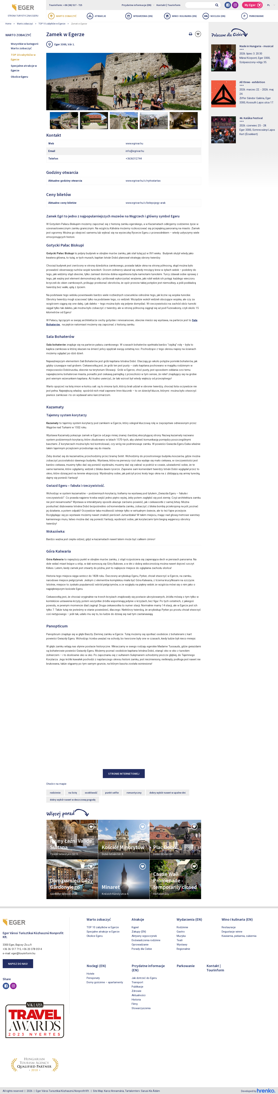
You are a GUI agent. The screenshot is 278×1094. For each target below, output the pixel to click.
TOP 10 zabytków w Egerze (52, 23)
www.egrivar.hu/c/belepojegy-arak (145, 201)
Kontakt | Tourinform (168, 5)
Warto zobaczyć (62, 16)
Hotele (90, 972)
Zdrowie (136, 990)
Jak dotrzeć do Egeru (144, 977)
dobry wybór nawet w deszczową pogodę (72, 798)
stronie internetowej (123, 772)
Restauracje (229, 926)
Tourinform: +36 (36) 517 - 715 (65, 5)
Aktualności (138, 994)
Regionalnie (183, 948)
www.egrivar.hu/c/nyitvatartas (143, 179)
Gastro (181, 930)
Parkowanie (252, 16)
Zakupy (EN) (139, 930)
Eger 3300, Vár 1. (64, 44)
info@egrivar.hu (135, 150)
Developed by (258, 1090)
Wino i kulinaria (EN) (180, 16)
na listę (72, 791)
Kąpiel (135, 926)
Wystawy (182, 943)
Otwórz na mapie (56, 783)
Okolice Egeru (19, 76)
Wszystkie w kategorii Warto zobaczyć (24, 46)
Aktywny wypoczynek (144, 935)
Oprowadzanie (140, 943)
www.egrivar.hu (134, 142)
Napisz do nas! (18, 962)
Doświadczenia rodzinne (146, 939)
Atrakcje (96, 16)
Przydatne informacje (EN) (138, 5)
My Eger (253, 5)
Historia (136, 998)
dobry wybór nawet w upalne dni (167, 791)
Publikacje (137, 985)
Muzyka (181, 935)
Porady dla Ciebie (142, 948)
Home (8, 23)
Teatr (180, 939)
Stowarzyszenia (141, 1007)
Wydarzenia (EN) (139, 16)
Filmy (135, 1003)
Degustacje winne (232, 930)
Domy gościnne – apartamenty (105, 981)
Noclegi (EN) (214, 16)
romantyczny (134, 791)
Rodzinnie (182, 926)
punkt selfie (112, 791)
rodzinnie (55, 791)
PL (271, 5)
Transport (137, 981)
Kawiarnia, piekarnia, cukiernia (239, 935)
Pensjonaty (93, 977)
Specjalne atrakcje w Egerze (24, 68)
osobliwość (91, 791)
